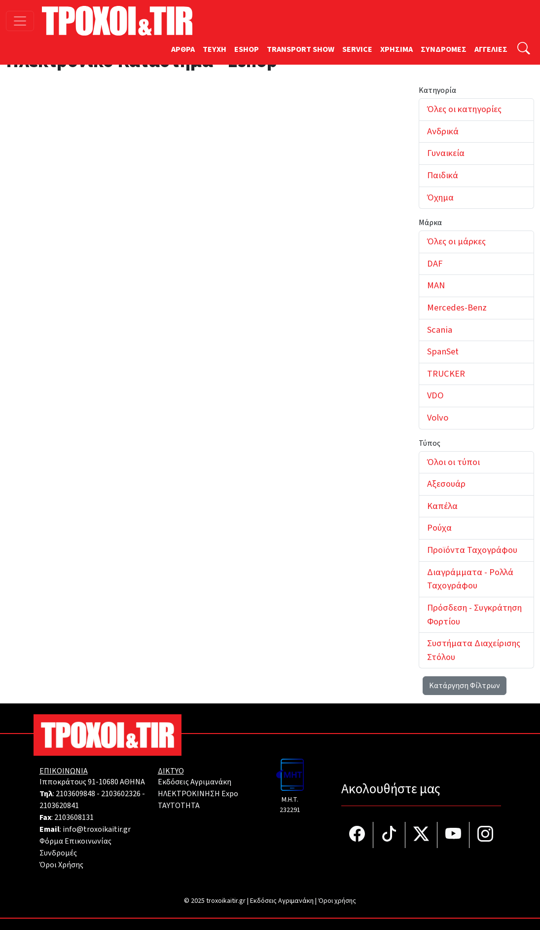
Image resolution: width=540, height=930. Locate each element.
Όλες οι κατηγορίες (464, 109)
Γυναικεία (446, 153)
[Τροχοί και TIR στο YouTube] (453, 835)
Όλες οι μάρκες (456, 241)
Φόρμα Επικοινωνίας (75, 841)
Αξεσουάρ (446, 483)
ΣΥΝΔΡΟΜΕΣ (444, 49)
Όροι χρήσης (337, 901)
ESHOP (246, 49)
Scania (439, 329)
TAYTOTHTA (179, 805)
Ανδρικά (443, 131)
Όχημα (440, 197)
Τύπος (429, 443)
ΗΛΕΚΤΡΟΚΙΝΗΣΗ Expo (198, 793)
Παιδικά (442, 175)
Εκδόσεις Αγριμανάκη (194, 781)
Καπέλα (442, 506)
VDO (435, 395)
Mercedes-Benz (457, 307)
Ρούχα (439, 527)
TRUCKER (446, 373)
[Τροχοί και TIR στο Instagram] (485, 835)
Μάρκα (430, 222)
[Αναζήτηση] (523, 49)
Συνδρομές (58, 853)
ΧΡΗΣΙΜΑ (396, 49)
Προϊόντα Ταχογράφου (472, 549)
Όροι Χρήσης (61, 864)
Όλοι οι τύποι (453, 462)
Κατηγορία (437, 90)
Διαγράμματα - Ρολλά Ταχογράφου (470, 579)
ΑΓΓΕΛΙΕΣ (490, 49)
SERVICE (357, 49)
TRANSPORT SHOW (300, 49)
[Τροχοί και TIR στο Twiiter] (421, 835)
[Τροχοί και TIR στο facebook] (357, 835)
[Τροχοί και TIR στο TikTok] (389, 835)
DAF (434, 263)
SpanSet (443, 351)
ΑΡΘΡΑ (183, 49)
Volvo (437, 417)
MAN (436, 285)
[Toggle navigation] (20, 21)
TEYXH (214, 49)
